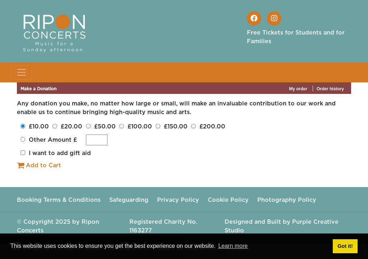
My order (298, 88)
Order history (330, 88)
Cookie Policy (228, 200)
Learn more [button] (233, 246)
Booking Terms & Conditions (59, 200)
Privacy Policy (178, 200)
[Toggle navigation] (22, 72)
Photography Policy (286, 200)
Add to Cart (39, 165)
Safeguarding (128, 200)
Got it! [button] (345, 246)
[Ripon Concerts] (57, 31)
